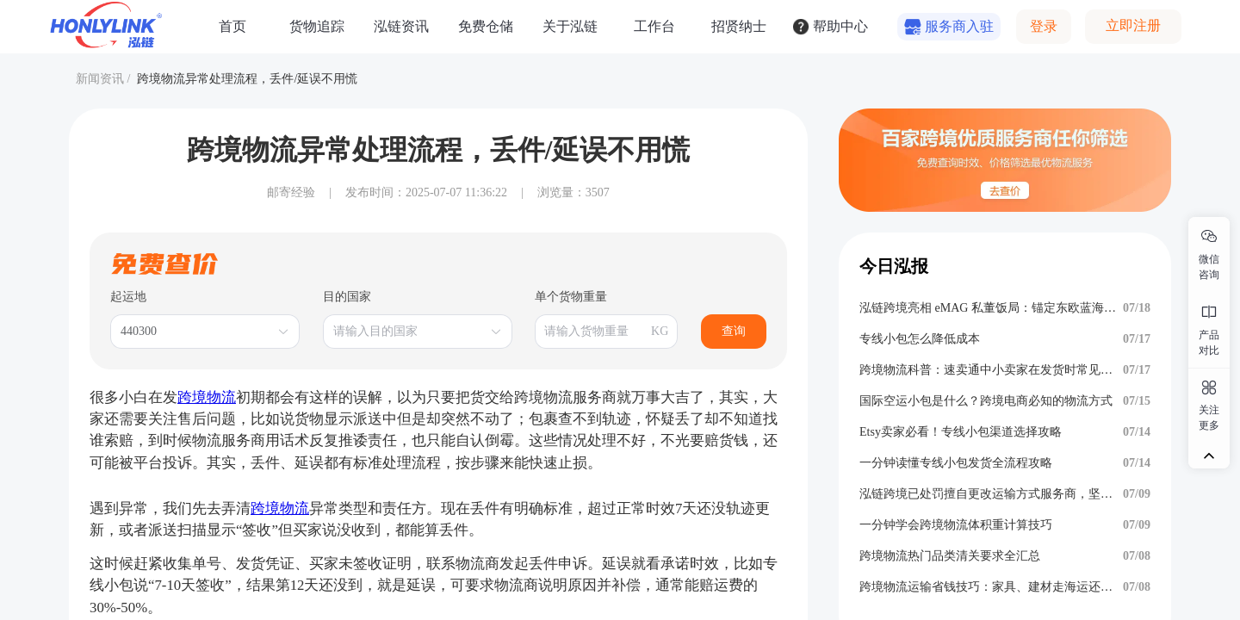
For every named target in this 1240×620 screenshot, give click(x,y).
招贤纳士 (738, 26)
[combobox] (196, 331)
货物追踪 (316, 26)
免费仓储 (485, 26)
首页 (232, 26)
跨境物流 (206, 397)
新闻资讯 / (103, 78)
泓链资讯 (401, 26)
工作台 (654, 26)
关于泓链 (570, 26)
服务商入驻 (959, 26)
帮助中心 (840, 26)
